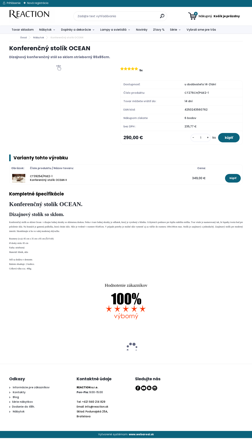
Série (173, 30)
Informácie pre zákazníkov (30, 388)
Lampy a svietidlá (113, 30)
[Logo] (32, 16)
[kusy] (198, 138)
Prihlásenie (14, 3)
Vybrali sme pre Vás (201, 30)
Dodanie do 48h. (23, 408)
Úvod (23, 37)
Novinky (141, 30)
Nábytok (45, 30)
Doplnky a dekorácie (76, 30)
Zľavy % (159, 30)
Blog (15, 398)
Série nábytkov (22, 403)
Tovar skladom (23, 30)
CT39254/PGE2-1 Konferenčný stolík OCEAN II (48, 179)
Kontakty (19, 393)
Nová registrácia (37, 3)
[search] (160, 14)
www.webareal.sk (141, 435)
